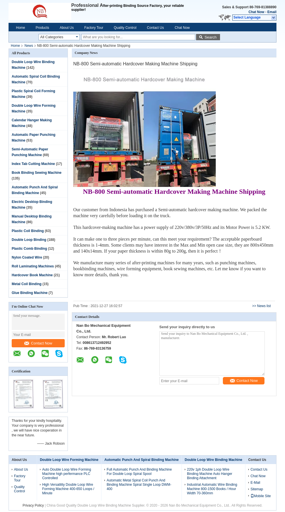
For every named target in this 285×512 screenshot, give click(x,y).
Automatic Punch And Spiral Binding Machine (141, 460)
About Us (67, 28)
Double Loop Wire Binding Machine (213, 460)
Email (271, 12)
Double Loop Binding (29, 240)
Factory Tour (93, 28)
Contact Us (155, 28)
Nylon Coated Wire (27, 257)
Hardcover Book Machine (32, 275)
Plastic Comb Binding (29, 249)
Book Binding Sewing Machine (37, 173)
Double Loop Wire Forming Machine (69, 460)
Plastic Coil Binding (28, 231)
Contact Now (38, 343)
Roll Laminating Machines (33, 266)
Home (20, 28)
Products (42, 28)
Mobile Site (261, 496)
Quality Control (125, 28)
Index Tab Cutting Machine (33, 164)
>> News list (261, 306)
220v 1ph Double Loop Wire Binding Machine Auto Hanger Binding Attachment (209, 473)
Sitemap (257, 489)
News (29, 46)
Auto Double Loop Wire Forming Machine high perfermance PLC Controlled (66, 473)
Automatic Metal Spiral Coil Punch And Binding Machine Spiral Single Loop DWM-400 (139, 484)
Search (211, 37)
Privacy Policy (33, 505)
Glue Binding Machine (30, 293)
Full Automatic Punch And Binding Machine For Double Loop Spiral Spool (139, 471)
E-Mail (255, 483)
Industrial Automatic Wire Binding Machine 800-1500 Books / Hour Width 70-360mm (212, 489)
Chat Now (256, 12)
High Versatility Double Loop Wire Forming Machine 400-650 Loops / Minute (68, 489)
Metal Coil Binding (27, 284)
